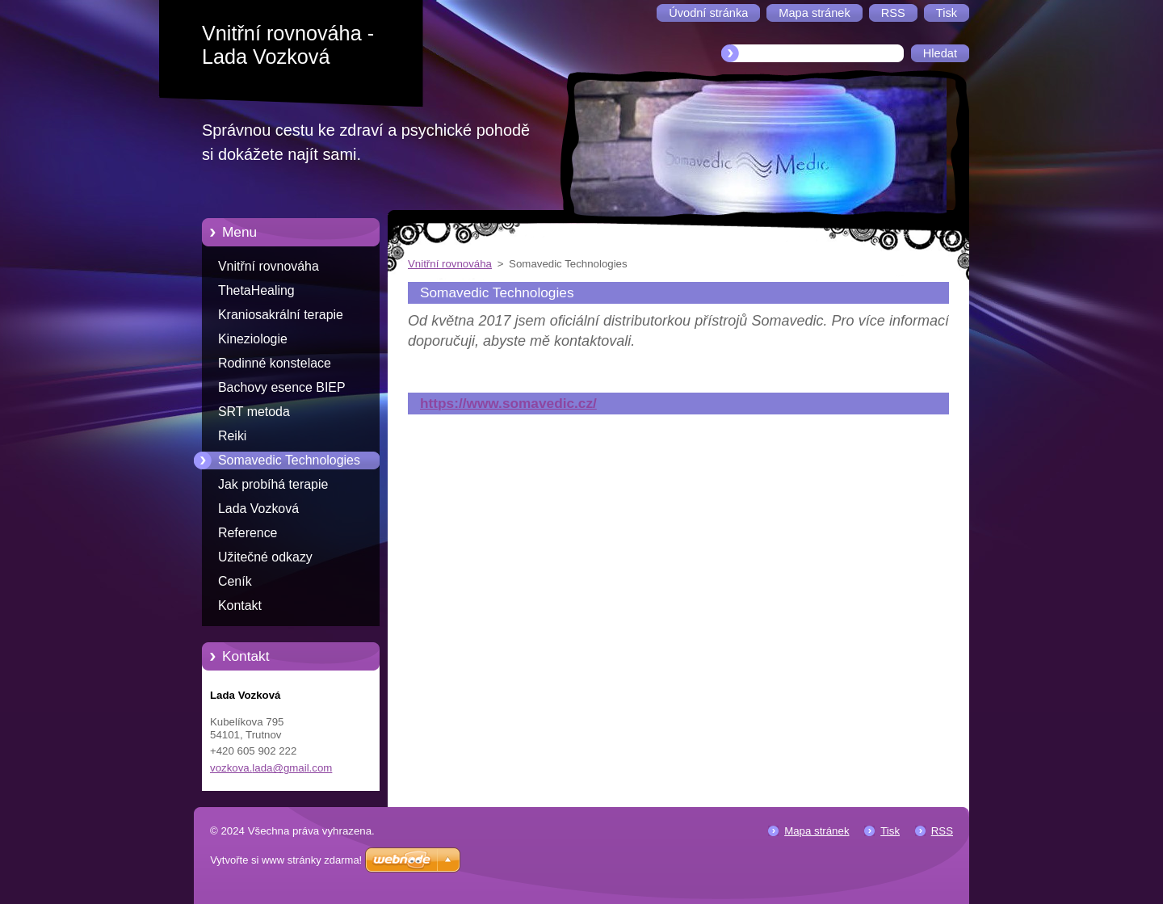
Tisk (890, 831)
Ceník (235, 581)
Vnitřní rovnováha (268, 266)
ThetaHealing (256, 290)
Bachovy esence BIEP (282, 387)
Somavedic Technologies (289, 460)
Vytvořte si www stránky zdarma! (286, 860)
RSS (942, 831)
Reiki (232, 436)
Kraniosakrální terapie (280, 315)
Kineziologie (253, 339)
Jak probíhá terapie (273, 484)
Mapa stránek (816, 831)
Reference (247, 533)
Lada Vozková (258, 508)
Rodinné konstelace (274, 363)
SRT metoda (254, 411)
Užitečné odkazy (265, 557)
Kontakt (240, 605)
